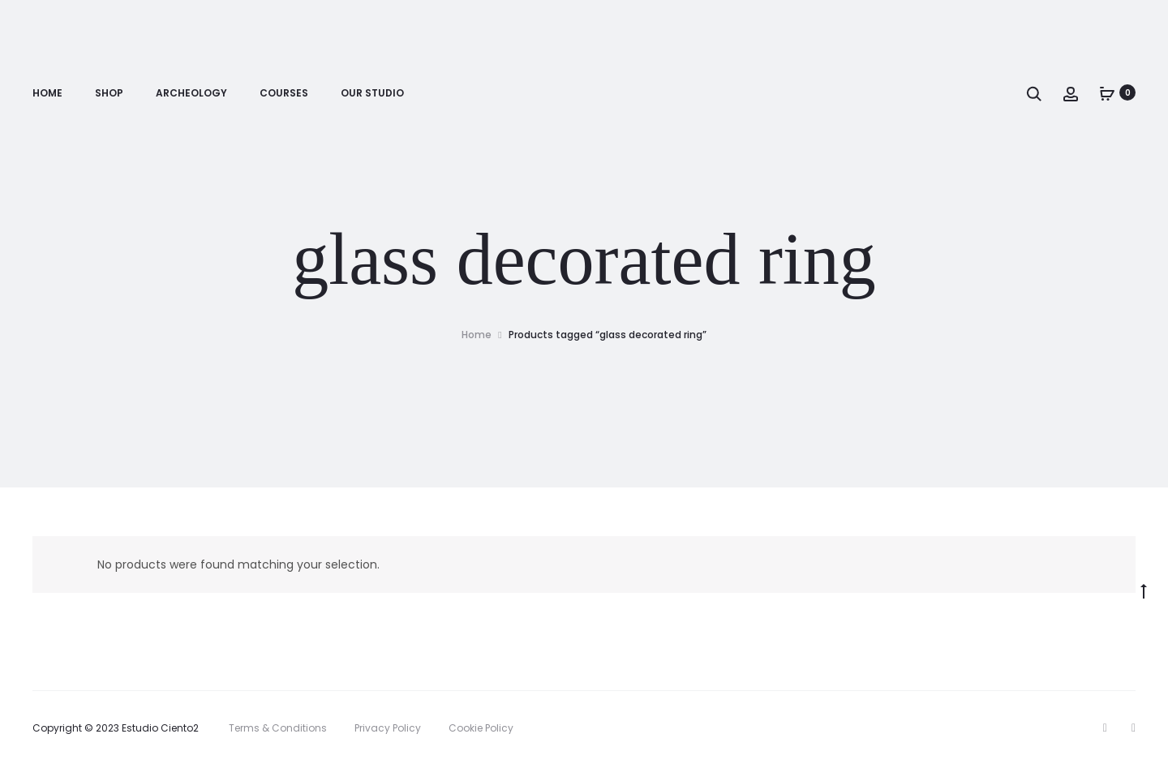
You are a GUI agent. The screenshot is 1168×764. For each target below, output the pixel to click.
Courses (284, 94)
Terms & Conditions (278, 728)
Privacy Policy (387, 728)
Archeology (191, 94)
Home (47, 94)
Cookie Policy (481, 728)
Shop (109, 94)
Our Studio (372, 94)
